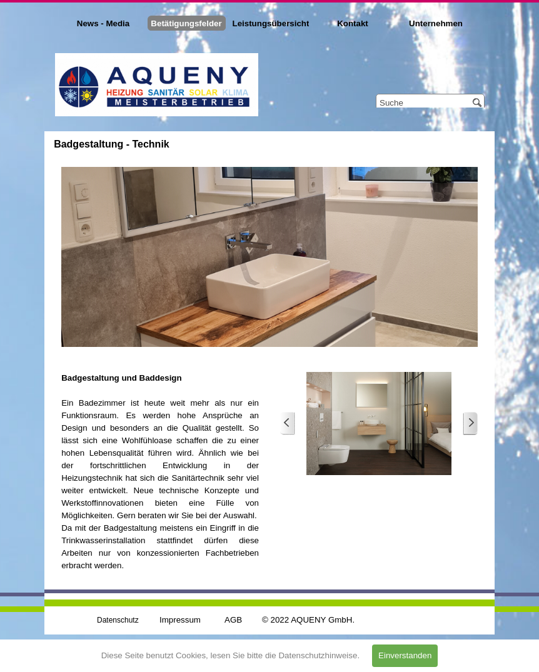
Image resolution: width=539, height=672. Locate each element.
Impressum (180, 619)
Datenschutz (118, 620)
